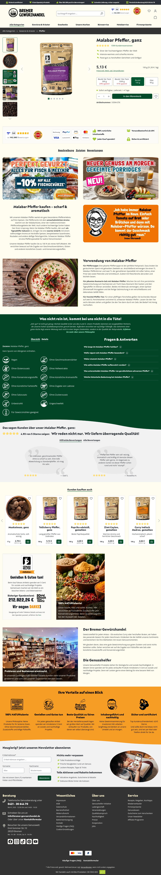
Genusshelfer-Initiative (101, 803)
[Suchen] (102, 13)
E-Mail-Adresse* (9, 755)
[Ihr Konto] (155, 11)
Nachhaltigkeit (98, 816)
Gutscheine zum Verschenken (140, 813)
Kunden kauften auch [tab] (79, 489)
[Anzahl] (104, 96)
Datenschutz (61, 807)
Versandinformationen (65, 816)
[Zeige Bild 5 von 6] (60, 98)
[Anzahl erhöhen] (108, 96)
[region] (47, 77)
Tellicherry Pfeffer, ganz (49, 528)
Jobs (93, 826)
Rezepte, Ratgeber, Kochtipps (140, 800)
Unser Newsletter (135, 816)
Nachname (34, 766)
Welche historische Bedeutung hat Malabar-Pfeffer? (109, 377)
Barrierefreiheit (62, 810)
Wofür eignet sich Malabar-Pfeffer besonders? (106, 353)
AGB (58, 803)
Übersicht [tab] (35, 339)
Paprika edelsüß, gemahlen (80, 528)
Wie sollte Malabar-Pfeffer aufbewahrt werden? (107, 365)
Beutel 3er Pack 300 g (104, 81)
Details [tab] (45, 339)
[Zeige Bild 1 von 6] (48, 98)
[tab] (71, 440)
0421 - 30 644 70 (18, 803)
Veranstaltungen (99, 810)
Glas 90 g (151, 81)
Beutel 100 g (137, 81)
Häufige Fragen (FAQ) (65, 826)
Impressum (61, 800)
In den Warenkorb (132, 96)
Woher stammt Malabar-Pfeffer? (100, 359)
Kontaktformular (33, 819)
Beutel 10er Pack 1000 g (122, 81)
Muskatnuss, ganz (19, 527)
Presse (95, 820)
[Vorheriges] (22, 69)
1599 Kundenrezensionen (122, 45)
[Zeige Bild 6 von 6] (62, 98)
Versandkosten (86, 867)
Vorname (6, 766)
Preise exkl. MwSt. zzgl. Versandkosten (110, 71)
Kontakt (59, 823)
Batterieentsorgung (64, 820)
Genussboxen (133, 810)
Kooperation (97, 823)
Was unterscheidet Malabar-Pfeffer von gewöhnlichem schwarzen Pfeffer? (118, 371)
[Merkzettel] (149, 11)
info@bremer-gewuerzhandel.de (24, 816)
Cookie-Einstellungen (65, 829)
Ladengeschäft (98, 807)
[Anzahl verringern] (98, 96)
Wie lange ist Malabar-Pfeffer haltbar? (103, 347)
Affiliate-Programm (136, 820)
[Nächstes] (89, 69)
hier (39, 615)
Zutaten (80, 150)
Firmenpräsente (134, 807)
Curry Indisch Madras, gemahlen (142, 528)
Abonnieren (44, 778)
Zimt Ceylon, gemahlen (111, 528)
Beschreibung (66, 150)
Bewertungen (95, 150)
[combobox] (77, 13)
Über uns (96, 800)
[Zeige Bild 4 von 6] (57, 98)
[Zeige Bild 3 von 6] (54, 98)
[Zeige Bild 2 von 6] (51, 98)
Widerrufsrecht (62, 813)
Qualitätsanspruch (99, 813)
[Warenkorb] (155, 17)
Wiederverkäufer (135, 803)
